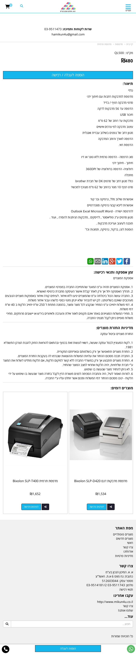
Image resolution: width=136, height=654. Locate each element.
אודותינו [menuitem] (128, 551)
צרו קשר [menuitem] (128, 547)
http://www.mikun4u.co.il (115, 602)
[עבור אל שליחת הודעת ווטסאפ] (131, 649)
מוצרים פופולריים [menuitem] (123, 534)
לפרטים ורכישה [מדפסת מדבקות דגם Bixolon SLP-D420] (96, 506)
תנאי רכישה (126, 589)
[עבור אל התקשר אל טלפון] (5, 649)
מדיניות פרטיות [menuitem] (124, 556)
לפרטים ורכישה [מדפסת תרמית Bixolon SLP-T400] (31, 506)
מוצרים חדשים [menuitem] (124, 538)
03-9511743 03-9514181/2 (105, 585)
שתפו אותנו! (125, 610)
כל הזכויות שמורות (122, 636)
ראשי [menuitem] (130, 543)
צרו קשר (128, 606)
